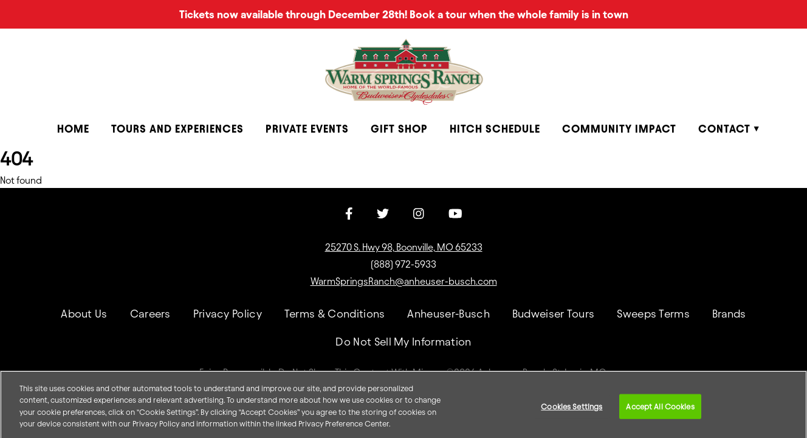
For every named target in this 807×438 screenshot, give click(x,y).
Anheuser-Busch (448, 313)
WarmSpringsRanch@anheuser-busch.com (404, 281)
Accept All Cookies (660, 410)
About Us (84, 313)
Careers (150, 313)
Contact (724, 128)
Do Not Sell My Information (403, 341)
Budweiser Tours (553, 313)
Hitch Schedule (495, 128)
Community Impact (619, 128)
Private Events (307, 128)
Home (73, 128)
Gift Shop (399, 128)
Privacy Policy (227, 313)
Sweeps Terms (653, 313)
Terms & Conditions (334, 313)
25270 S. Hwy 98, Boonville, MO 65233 (403, 247)
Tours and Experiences (177, 128)
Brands (729, 313)
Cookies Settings (571, 410)
